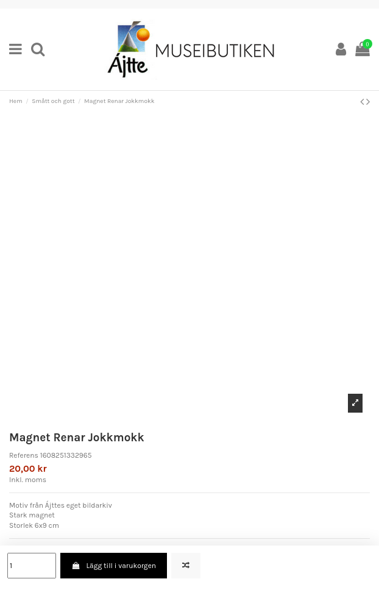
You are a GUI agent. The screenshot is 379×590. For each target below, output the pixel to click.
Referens (23, 455)
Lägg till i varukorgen (113, 565)
